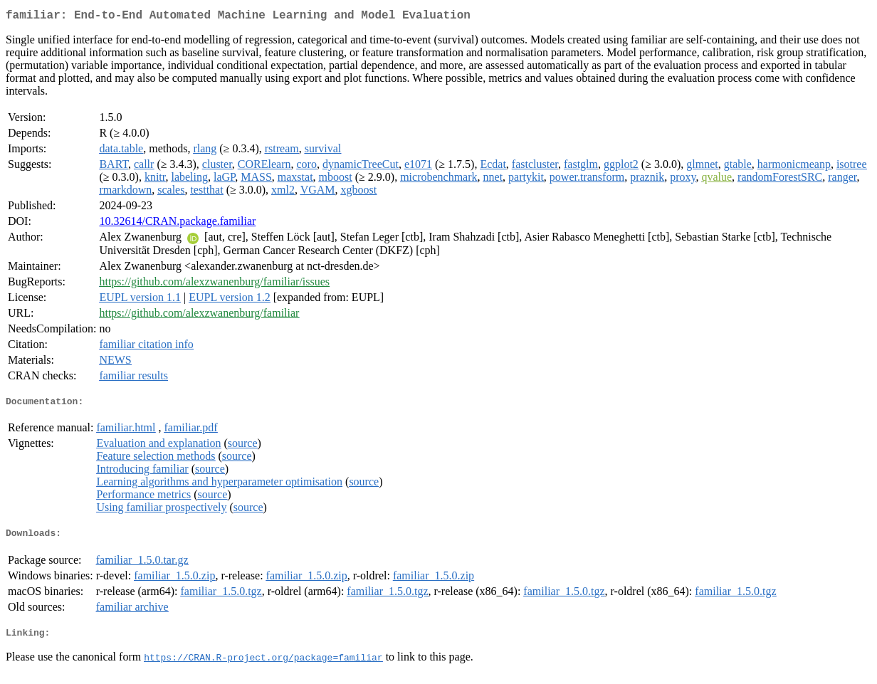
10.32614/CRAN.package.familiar (177, 224)
